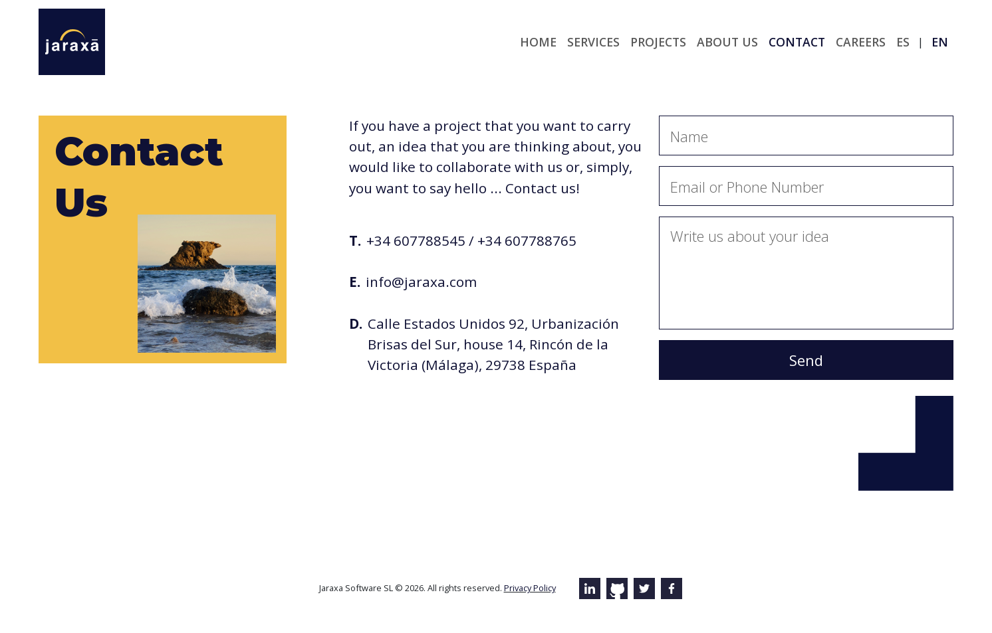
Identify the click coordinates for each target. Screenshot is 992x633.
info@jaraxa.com (421, 281)
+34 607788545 (415, 240)
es (903, 42)
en (939, 42)
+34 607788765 (526, 240)
